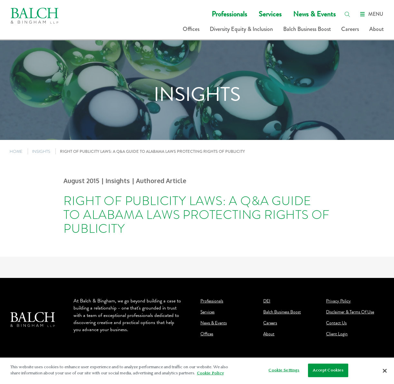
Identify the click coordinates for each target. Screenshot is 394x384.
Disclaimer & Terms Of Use (350, 312)
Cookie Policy (210, 373)
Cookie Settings (283, 370)
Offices (191, 29)
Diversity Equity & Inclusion (241, 29)
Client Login (337, 334)
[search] (347, 14)
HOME (16, 151)
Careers (350, 29)
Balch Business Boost (307, 29)
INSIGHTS (41, 151)
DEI (266, 301)
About (376, 29)
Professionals (229, 14)
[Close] (385, 371)
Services (270, 14)
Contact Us (336, 323)
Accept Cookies (328, 370)
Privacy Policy (338, 301)
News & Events (314, 14)
